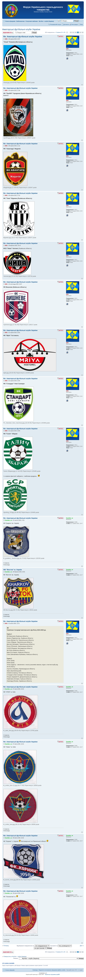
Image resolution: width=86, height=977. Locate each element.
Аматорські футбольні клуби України (21, 29)
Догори (82, 84)
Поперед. (6, 945)
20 (70, 32)
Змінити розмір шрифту (81, 21)
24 (80, 32)
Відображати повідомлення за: (33, 945)
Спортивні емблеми (32, 21)
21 (73, 32)
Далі (81, 945)
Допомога (66, 24)
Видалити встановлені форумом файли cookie (52, 970)
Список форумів (10, 21)
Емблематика (20, 21)
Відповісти (8, 32)
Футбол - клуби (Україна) (46, 21)
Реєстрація (74, 24)
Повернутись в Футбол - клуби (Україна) (15, 956)
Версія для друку (58, 21)
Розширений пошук (55, 24)
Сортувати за (61, 945)
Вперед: (15, 958)
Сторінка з (60, 32)
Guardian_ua (8, 520)
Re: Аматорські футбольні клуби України (22, 37)
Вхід (81, 24)
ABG (6, 39)
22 (75, 32)
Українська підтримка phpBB (52, 974)
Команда (35, 970)
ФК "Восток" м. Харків (12, 570)
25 (82, 32)
